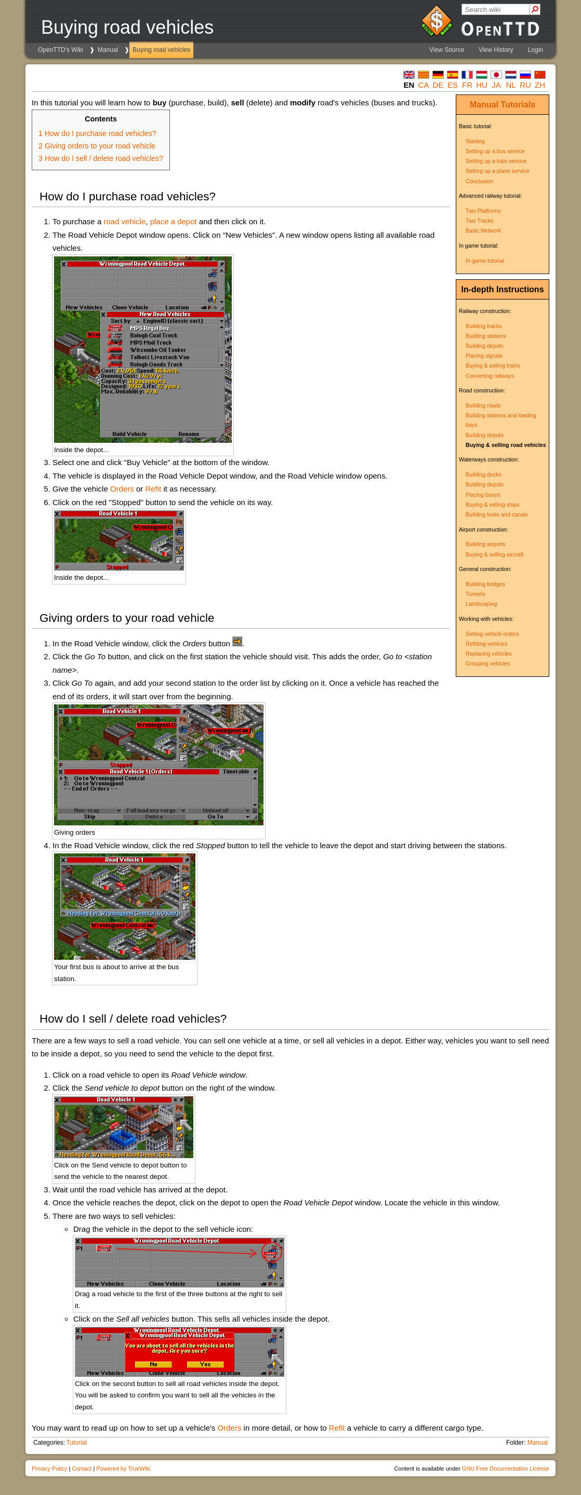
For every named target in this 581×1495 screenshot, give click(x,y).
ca (423, 84)
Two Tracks (480, 221)
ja (496, 84)
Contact (81, 1468)
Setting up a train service (496, 161)
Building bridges (485, 584)
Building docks (483, 474)
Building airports (485, 544)
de (438, 84)
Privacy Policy (49, 1468)
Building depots (485, 346)
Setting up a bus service (495, 151)
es (452, 84)
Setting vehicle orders (492, 634)
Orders (122, 488)
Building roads (483, 405)
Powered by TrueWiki (123, 1468)
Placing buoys (483, 495)
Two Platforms (483, 211)
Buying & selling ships (493, 504)
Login (535, 49)
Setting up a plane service (498, 171)
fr (467, 84)
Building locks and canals (497, 514)
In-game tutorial (485, 260)
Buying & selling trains (493, 365)
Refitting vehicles (487, 644)
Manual (108, 49)
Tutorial (76, 1442)
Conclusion (479, 181)
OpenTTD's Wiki (60, 49)
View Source (446, 49)
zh (540, 84)
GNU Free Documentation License (505, 1468)
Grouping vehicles (488, 663)
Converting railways (490, 376)
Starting (475, 141)
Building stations (486, 336)
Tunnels (475, 594)
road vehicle (124, 221)
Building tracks (483, 326)
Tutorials (518, 104)
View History (496, 49)
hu (481, 84)
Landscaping (481, 604)
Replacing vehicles (489, 653)
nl (511, 84)
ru (525, 84)
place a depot (173, 221)
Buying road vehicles (161, 49)
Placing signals (484, 355)
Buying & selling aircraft (494, 554)
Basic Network (483, 230)
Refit (153, 488)
